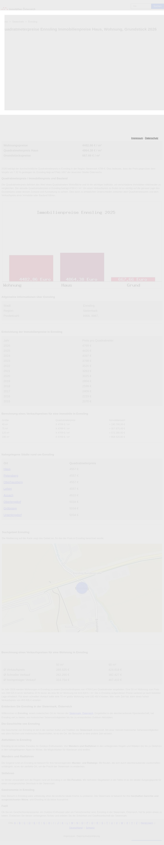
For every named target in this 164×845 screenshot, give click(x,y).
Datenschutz (151, 138)
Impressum (137, 138)
